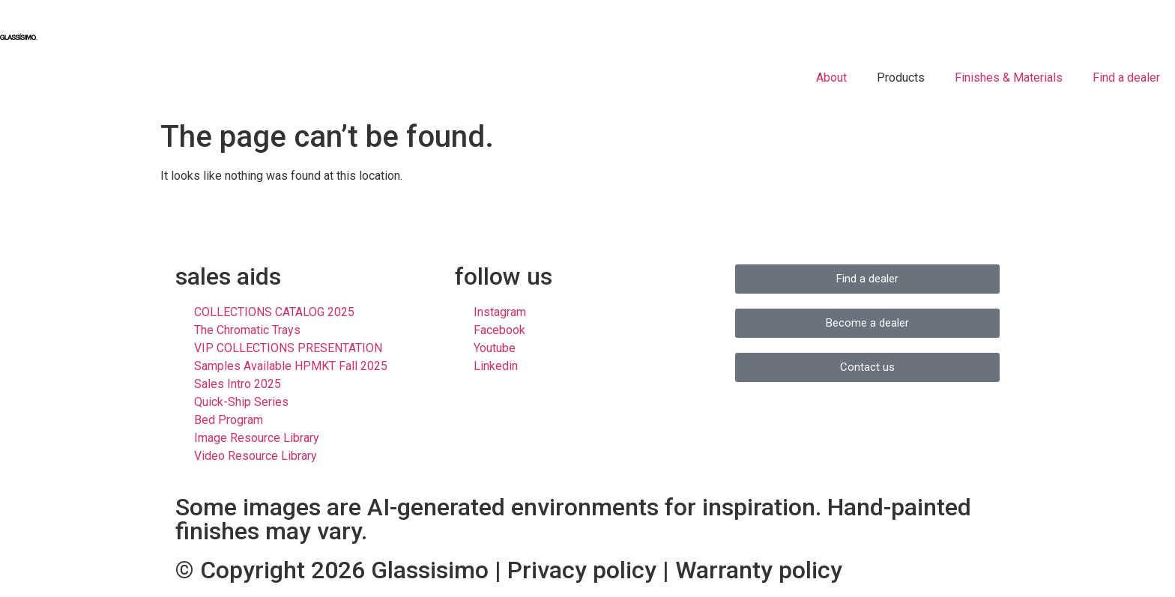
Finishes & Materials (1009, 77)
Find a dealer (1126, 77)
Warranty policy (758, 570)
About (831, 77)
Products (901, 77)
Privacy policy (581, 570)
